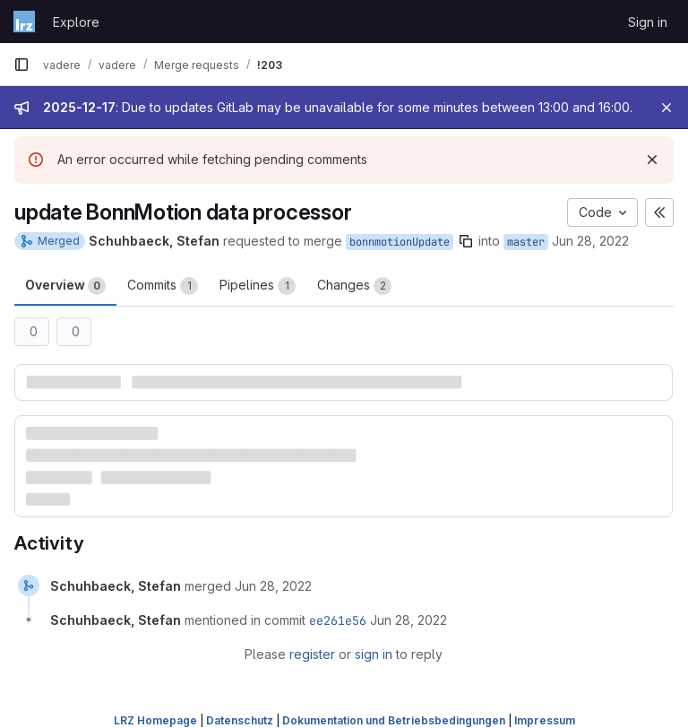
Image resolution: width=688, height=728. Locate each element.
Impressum (544, 720)
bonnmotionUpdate (399, 242)
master (526, 242)
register (312, 654)
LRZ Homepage (155, 720)
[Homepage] (24, 21)
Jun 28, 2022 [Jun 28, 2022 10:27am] (590, 240)
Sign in (647, 22)
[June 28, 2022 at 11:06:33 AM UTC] (273, 586)
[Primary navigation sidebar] (21, 64)
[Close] (666, 107)
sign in (373, 654)
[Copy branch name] (466, 241)
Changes (354, 286)
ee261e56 (337, 620)
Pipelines (257, 286)
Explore (76, 22)
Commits (162, 286)
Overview (65, 286)
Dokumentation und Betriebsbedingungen (393, 720)
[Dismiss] (652, 159)
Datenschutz (239, 720)
